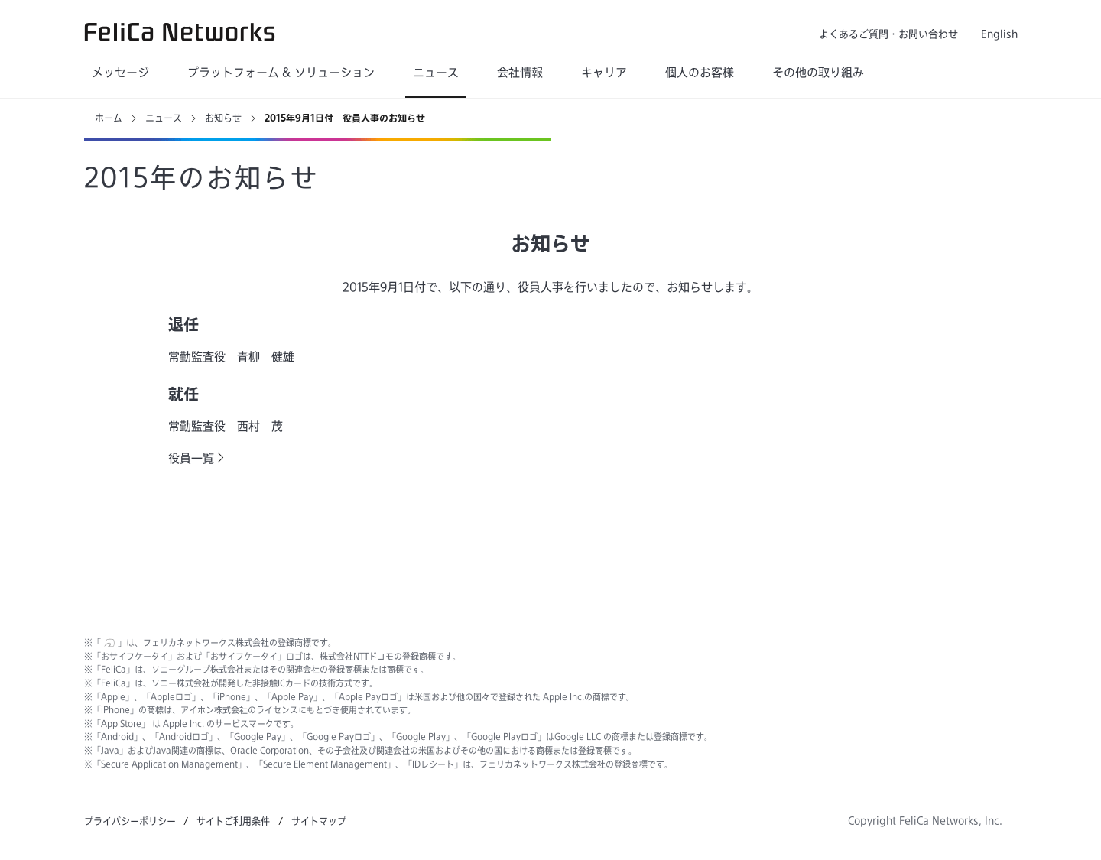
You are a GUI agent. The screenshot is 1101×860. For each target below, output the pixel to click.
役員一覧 (191, 458)
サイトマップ (318, 821)
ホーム (108, 117)
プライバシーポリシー (130, 821)
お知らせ (223, 117)
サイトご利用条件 (233, 821)
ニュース (163, 117)
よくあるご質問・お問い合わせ (888, 34)
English (999, 34)
